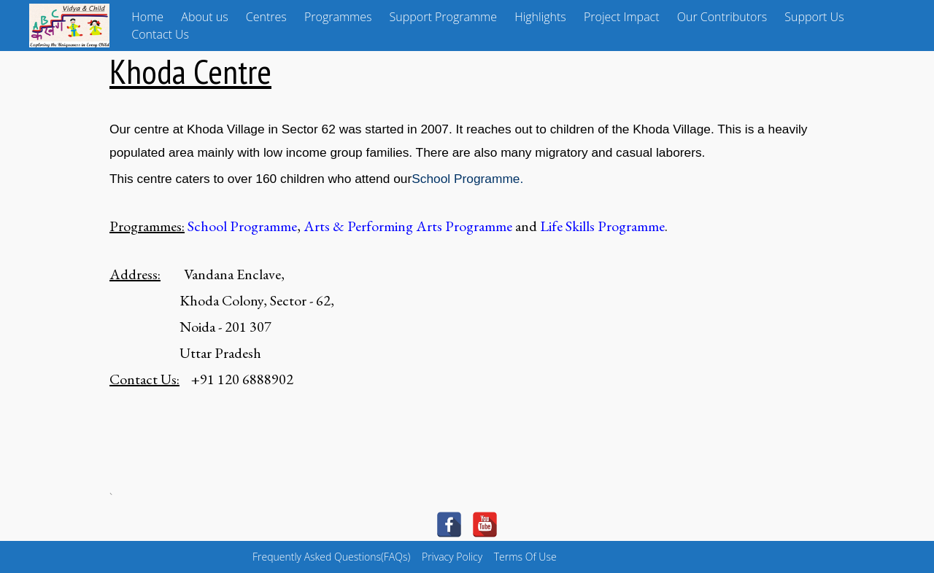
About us (204, 17)
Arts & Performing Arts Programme (408, 226)
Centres (266, 17)
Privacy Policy (452, 557)
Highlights (540, 17)
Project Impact (622, 17)
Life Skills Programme (602, 226)
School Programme (466, 178)
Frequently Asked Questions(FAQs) (331, 557)
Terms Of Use (525, 557)
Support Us (814, 17)
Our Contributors (722, 17)
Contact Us (160, 34)
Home (147, 17)
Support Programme (443, 17)
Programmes (338, 17)
